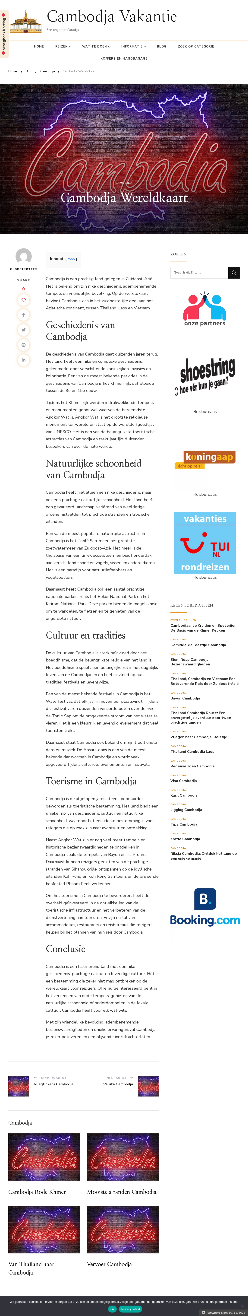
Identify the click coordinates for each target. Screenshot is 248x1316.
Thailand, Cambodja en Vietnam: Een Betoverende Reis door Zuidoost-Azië (204, 681)
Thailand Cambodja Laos (192, 751)
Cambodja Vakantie (112, 17)
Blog (161, 47)
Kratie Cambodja (185, 839)
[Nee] (242, 1306)
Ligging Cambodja (186, 809)
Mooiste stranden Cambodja (122, 1192)
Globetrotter (23, 259)
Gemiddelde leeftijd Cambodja (198, 645)
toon (71, 259)
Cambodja (124, 183)
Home (39, 47)
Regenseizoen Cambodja (192, 766)
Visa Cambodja (183, 781)
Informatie (132, 47)
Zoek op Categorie (196, 47)
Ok (112, 1309)
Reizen (61, 47)
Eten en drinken (183, 620)
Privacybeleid (130, 1309)
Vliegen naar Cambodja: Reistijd (198, 737)
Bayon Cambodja (185, 698)
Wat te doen (94, 47)
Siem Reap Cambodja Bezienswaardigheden (190, 662)
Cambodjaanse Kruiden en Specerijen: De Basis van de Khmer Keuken (203, 628)
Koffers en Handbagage (124, 59)
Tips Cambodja (183, 824)
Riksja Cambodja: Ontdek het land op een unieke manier (203, 856)
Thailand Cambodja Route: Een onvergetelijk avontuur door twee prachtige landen (200, 718)
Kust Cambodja (184, 795)
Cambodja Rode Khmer (37, 1192)
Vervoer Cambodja (109, 1264)
